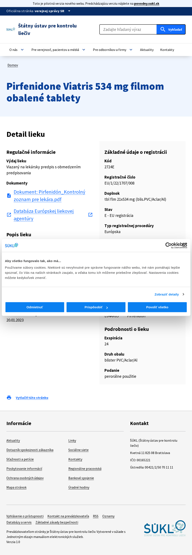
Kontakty (75, 459)
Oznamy (108, 516)
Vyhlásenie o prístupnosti (25, 516)
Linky (72, 440)
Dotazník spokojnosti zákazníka (29, 450)
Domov (12, 65)
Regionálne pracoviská (84, 468)
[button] (17, 49)
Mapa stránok (16, 487)
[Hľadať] (171, 29)
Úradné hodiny (78, 487)
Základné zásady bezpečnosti (56, 522)
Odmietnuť (34, 307)
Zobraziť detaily (167, 294)
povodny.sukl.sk (146, 3)
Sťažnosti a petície (20, 459)
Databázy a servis (19, 522)
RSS (95, 516)
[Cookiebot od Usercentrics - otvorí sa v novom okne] (168, 245)
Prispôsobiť (96, 307)
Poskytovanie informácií (24, 468)
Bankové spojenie (81, 478)
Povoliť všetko (157, 307)
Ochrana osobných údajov (25, 478)
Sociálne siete (78, 450)
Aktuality (13, 440)
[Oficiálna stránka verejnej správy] (53, 10)
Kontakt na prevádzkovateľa (68, 516)
